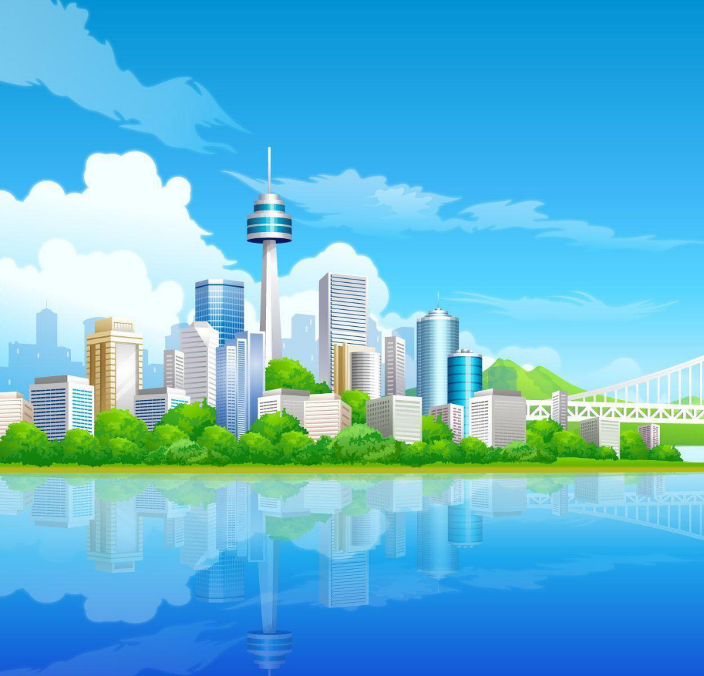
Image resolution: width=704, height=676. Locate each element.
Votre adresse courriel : (103, 357)
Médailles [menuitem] (118, 212)
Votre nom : (82, 378)
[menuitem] (70, 212)
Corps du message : (97, 419)
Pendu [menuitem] (316, 212)
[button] (134, 170)
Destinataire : (85, 340)
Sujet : (73, 399)
